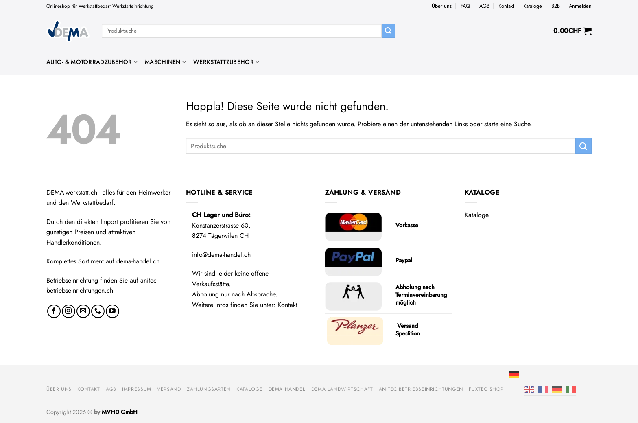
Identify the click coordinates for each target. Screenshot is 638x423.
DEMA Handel (287, 389)
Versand (169, 389)
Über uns (442, 6)
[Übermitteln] (388, 31)
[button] (580, 6)
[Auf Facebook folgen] (54, 311)
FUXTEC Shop (486, 389)
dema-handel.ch (138, 261)
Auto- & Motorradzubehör (92, 62)
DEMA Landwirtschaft (342, 389)
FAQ (465, 6)
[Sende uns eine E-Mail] (83, 311)
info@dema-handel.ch (221, 254)
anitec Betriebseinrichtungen (421, 389)
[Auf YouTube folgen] (112, 311)
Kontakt (506, 6)
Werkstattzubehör (226, 62)
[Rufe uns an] (98, 311)
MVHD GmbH (120, 412)
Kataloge (532, 6)
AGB (484, 6)
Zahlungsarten (209, 389)
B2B (555, 6)
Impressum (136, 389)
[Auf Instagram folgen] (68, 311)
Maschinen (165, 62)
